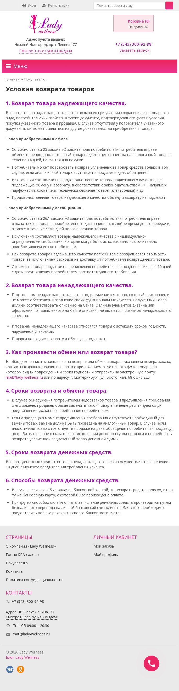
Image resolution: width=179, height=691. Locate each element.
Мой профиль (105, 554)
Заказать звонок (134, 50)
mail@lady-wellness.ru (24, 377)
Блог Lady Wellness (22, 657)
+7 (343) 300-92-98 (133, 44)
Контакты (14, 571)
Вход (29, 5)
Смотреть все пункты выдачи (45, 50)
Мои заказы (104, 546)
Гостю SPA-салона (22, 554)
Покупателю (17, 562)
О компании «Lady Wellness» (31, 546)
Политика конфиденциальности (34, 579)
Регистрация (55, 5)
